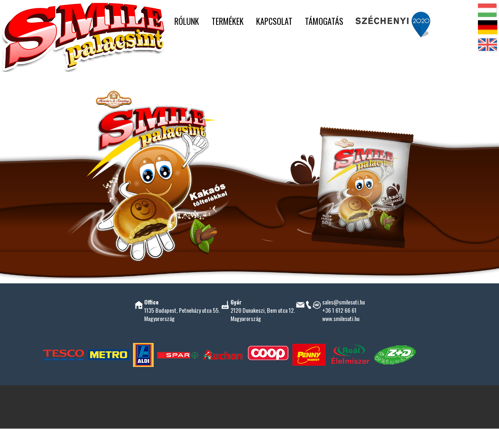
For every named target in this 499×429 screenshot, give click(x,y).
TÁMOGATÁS (324, 21)
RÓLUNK (186, 21)
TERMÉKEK (227, 21)
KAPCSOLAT (274, 21)
